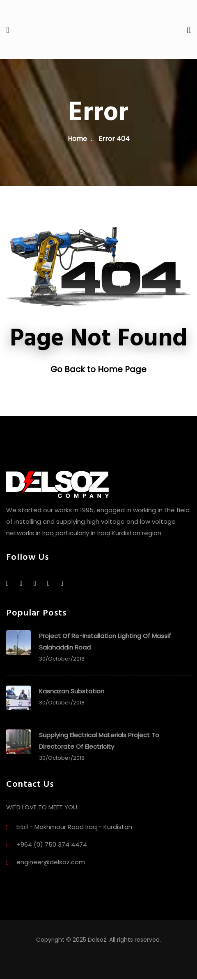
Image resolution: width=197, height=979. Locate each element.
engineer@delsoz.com (50, 862)
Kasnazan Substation (71, 691)
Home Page (122, 369)
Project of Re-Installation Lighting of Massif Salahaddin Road (105, 641)
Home (77, 138)
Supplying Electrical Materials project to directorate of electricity (99, 741)
